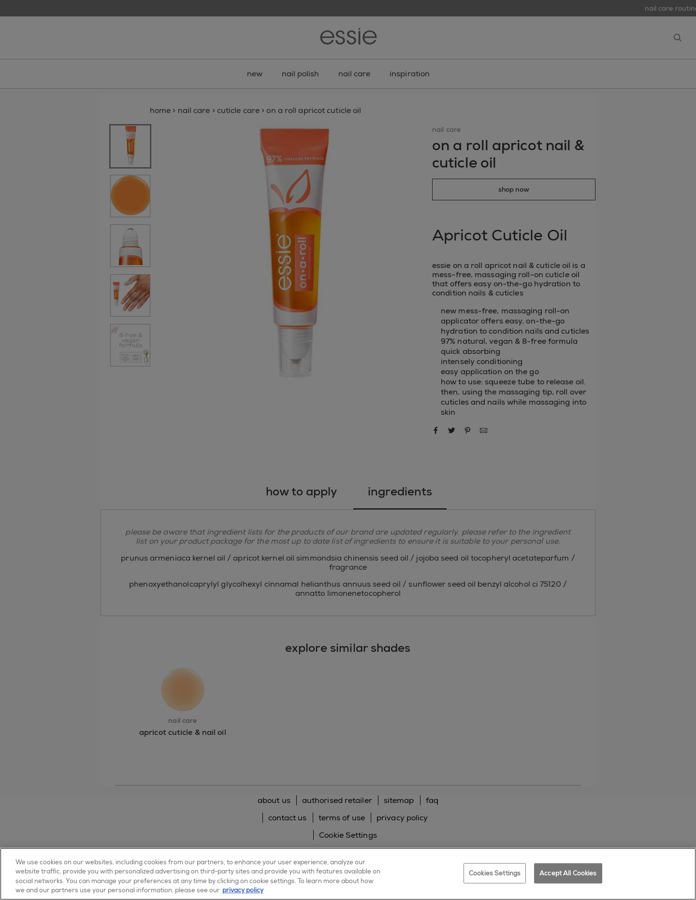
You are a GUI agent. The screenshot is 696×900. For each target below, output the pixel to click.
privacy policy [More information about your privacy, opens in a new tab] (242, 890)
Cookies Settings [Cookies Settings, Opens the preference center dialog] (495, 873)
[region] (348, 874)
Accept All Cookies (567, 873)
